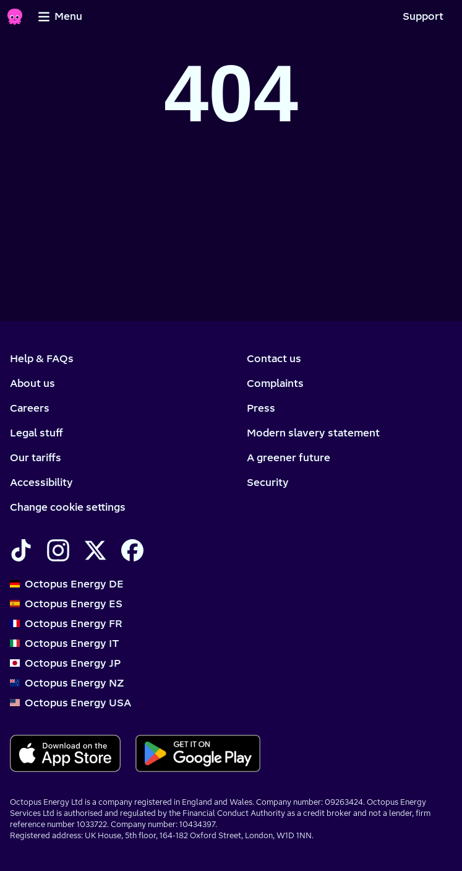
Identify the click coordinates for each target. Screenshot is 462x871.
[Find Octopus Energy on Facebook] (132, 550)
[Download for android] (197, 753)
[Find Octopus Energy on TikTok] (21, 550)
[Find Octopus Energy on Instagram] (58, 550)
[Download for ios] (65, 753)
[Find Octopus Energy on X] (95, 550)
